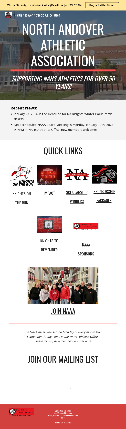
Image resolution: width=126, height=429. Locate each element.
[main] (63, 55)
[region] (63, 5)
